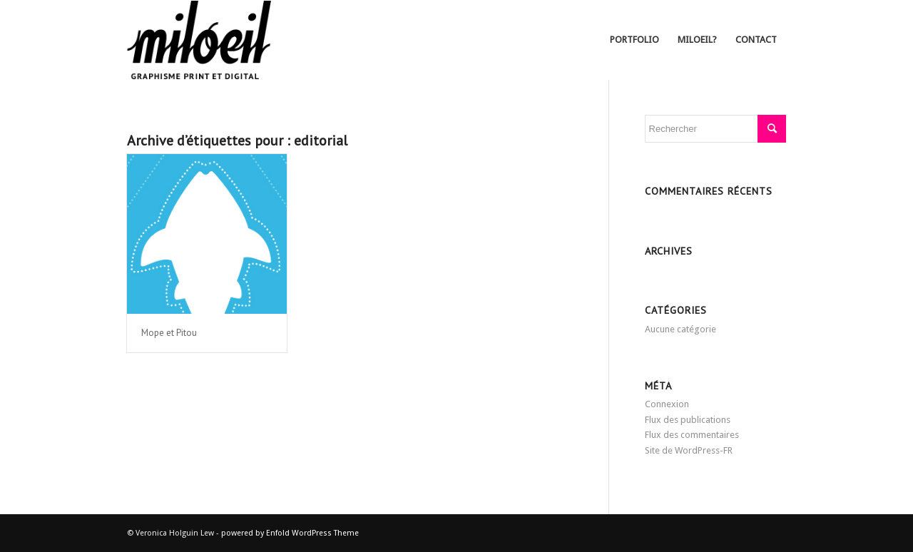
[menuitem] (634, 40)
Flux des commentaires (692, 434)
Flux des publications (687, 419)
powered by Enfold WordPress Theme (290, 533)
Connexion (667, 404)
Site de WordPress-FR (689, 450)
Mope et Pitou (169, 333)
